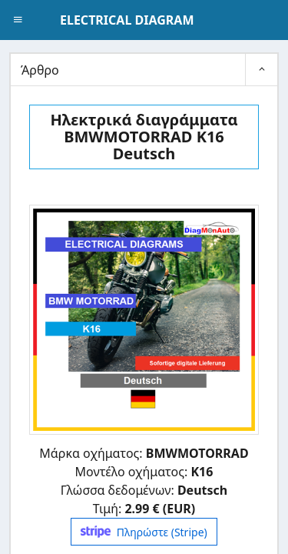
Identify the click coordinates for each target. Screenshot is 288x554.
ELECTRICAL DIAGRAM (127, 20)
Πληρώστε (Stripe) (144, 532)
